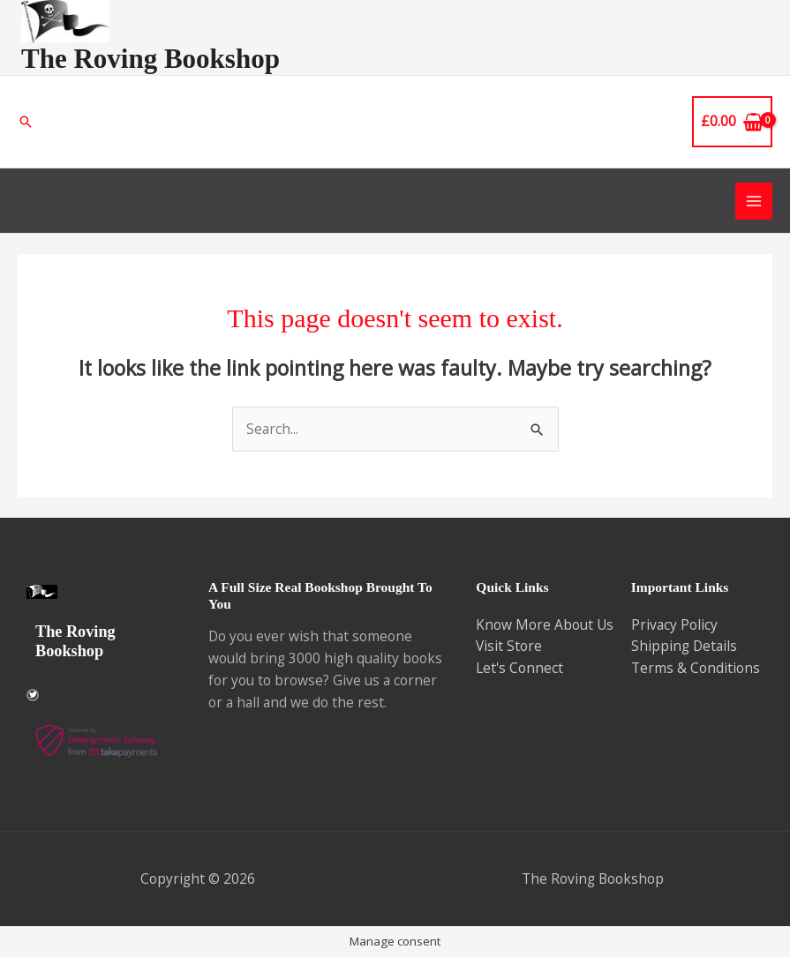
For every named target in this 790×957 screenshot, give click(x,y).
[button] (26, 122)
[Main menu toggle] (753, 201)
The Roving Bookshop (150, 58)
